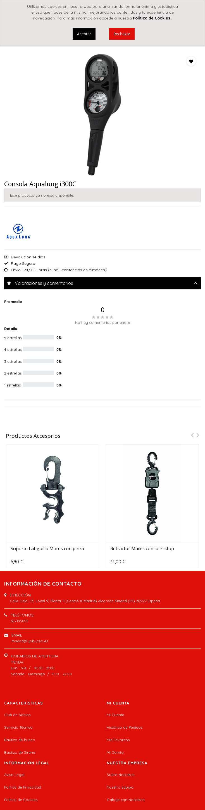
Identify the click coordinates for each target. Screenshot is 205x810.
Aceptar (84, 33)
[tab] (102, 283)
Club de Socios (17, 715)
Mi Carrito (115, 752)
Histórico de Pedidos (124, 727)
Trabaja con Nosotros (125, 799)
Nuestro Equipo (120, 787)
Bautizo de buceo (19, 740)
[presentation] (191, 435)
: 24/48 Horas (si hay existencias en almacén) (64, 269)
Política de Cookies (20, 799)
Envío (16, 269)
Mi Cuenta (115, 715)
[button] (191, 61)
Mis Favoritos (118, 740)
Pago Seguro (23, 263)
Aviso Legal (14, 774)
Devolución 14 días (28, 257)
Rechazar (121, 33)
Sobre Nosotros (120, 774)
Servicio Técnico (18, 727)
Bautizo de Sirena (19, 752)
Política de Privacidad (22, 787)
